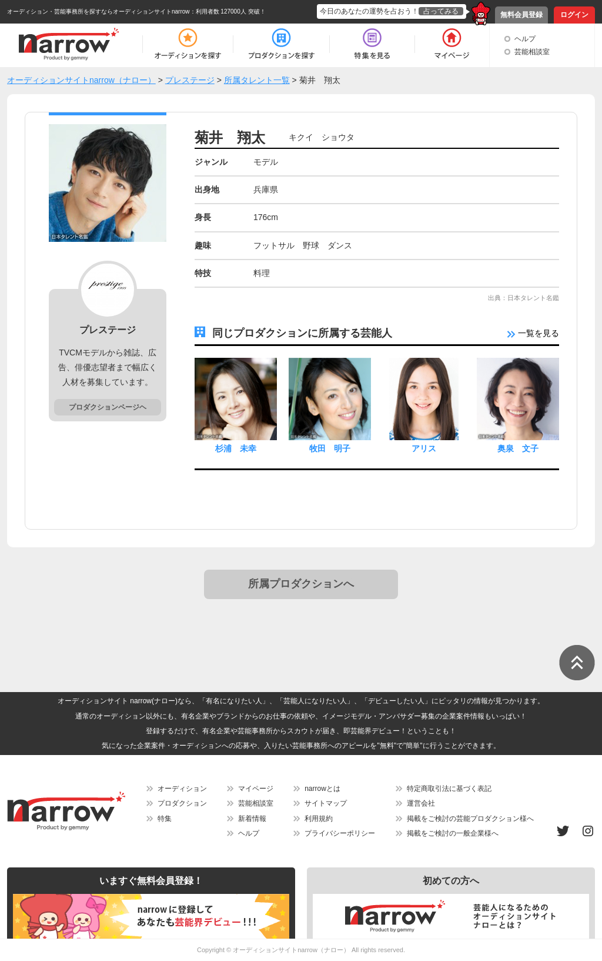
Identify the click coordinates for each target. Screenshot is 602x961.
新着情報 (252, 818)
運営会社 (421, 803)
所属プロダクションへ (301, 584)
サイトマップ (326, 803)
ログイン (574, 15)
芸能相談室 (532, 52)
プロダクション (182, 803)
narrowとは (322, 788)
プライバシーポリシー (340, 833)
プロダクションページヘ (107, 407)
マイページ (255, 788)
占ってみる (441, 11)
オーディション (182, 788)
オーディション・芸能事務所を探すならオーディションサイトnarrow (98, 11)
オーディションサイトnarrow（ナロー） (291, 949)
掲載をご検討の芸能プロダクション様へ (470, 818)
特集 (165, 818)
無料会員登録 (521, 15)
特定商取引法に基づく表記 (449, 788)
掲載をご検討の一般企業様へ (453, 833)
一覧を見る (533, 333)
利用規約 (319, 818)
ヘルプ (525, 39)
